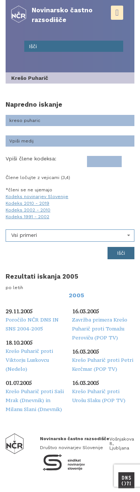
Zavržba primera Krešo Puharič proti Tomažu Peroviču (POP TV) (99, 328)
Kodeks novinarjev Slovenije (37, 196)
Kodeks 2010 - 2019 (27, 203)
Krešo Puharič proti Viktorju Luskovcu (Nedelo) (29, 360)
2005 (76, 295)
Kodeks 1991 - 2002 (27, 216)
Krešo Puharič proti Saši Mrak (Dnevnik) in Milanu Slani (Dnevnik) (35, 400)
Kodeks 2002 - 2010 (28, 210)
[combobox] (70, 235)
